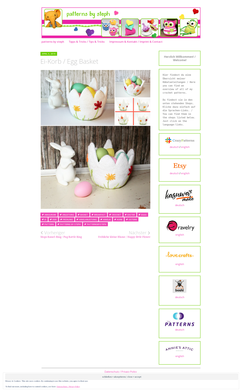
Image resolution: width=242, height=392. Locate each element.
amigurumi (50, 214)
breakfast (100, 214)
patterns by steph (53, 41)
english (185, 147)
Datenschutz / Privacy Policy (120, 371)
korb (119, 219)
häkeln (107, 219)
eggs (144, 214)
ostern (133, 219)
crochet (116, 214)
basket (84, 214)
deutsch (174, 147)
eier (55, 219)
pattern (49, 224)
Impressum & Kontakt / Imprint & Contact (136, 41)
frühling (68, 219)
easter (131, 214)
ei (45, 219)
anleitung (68, 214)
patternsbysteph (96, 224)
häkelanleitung (88, 219)
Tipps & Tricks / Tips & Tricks (87, 41)
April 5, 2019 (49, 53)
